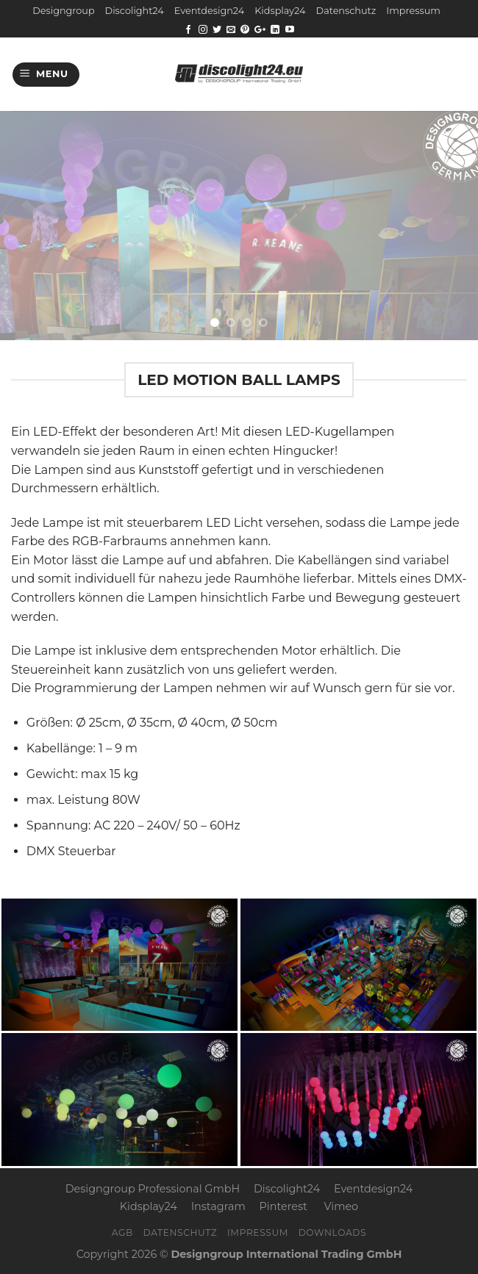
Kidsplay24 (279, 10)
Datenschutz (346, 10)
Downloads (333, 1232)
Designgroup (63, 10)
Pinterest (283, 1206)
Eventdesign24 (209, 10)
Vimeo (341, 1206)
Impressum (413, 10)
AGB (122, 1232)
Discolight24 (134, 10)
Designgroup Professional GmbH (152, 1188)
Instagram (218, 1206)
